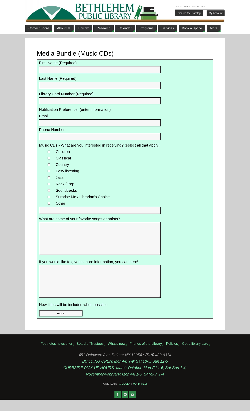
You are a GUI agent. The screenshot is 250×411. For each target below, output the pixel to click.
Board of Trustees (90, 355)
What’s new (116, 355)
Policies (172, 355)
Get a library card (195, 355)
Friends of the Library (145, 355)
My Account (215, 13)
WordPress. (140, 395)
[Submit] (189, 13)
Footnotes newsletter (56, 355)
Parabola (124, 395)
